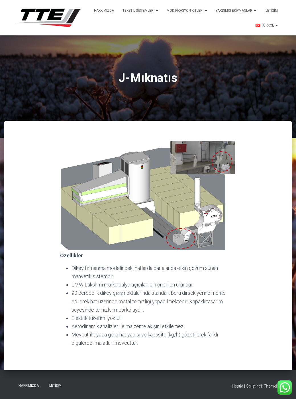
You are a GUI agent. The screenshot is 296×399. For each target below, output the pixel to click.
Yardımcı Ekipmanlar (236, 11)
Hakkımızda (104, 11)
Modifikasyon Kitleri (187, 11)
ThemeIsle (273, 386)
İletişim (271, 11)
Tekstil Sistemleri (140, 11)
